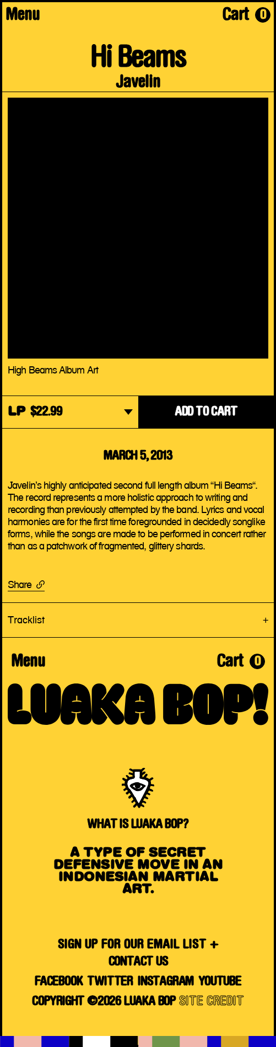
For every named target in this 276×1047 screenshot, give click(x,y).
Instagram (165, 982)
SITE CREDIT (211, 1001)
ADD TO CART (206, 412)
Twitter (110, 982)
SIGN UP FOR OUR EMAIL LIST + (138, 945)
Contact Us (138, 962)
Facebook (58, 982)
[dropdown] (70, 413)
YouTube (219, 982)
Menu (23, 16)
